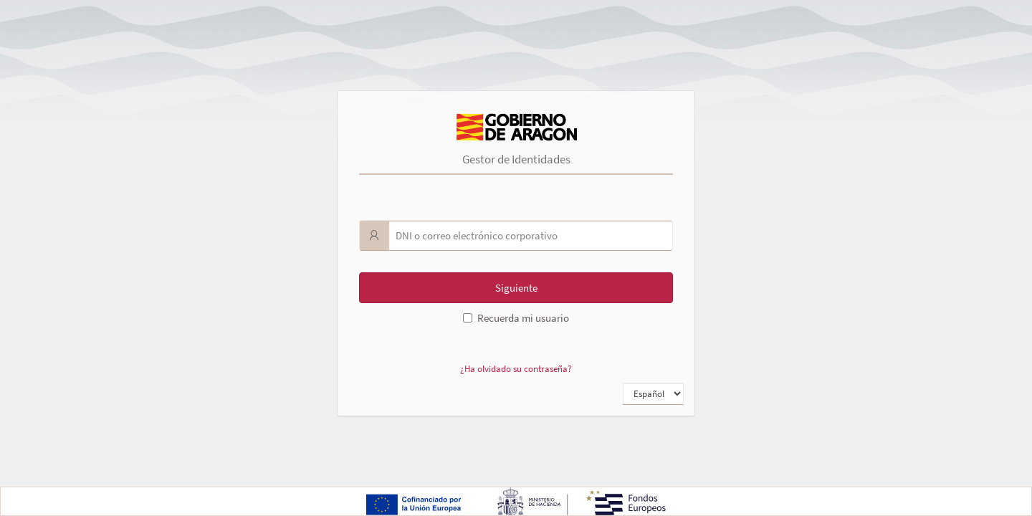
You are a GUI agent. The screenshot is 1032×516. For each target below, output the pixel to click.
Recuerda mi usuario (516, 318)
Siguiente (516, 288)
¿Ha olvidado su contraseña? (516, 369)
